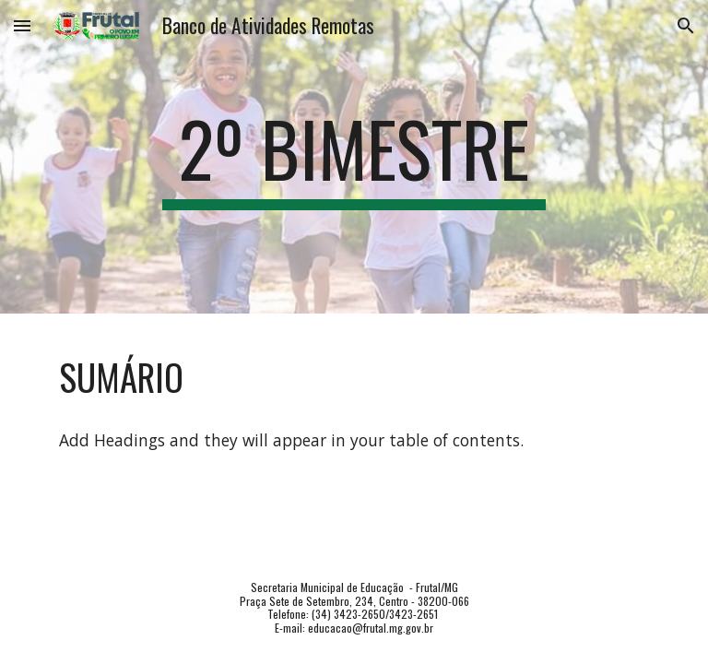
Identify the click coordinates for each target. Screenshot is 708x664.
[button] (22, 25)
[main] (353, 157)
